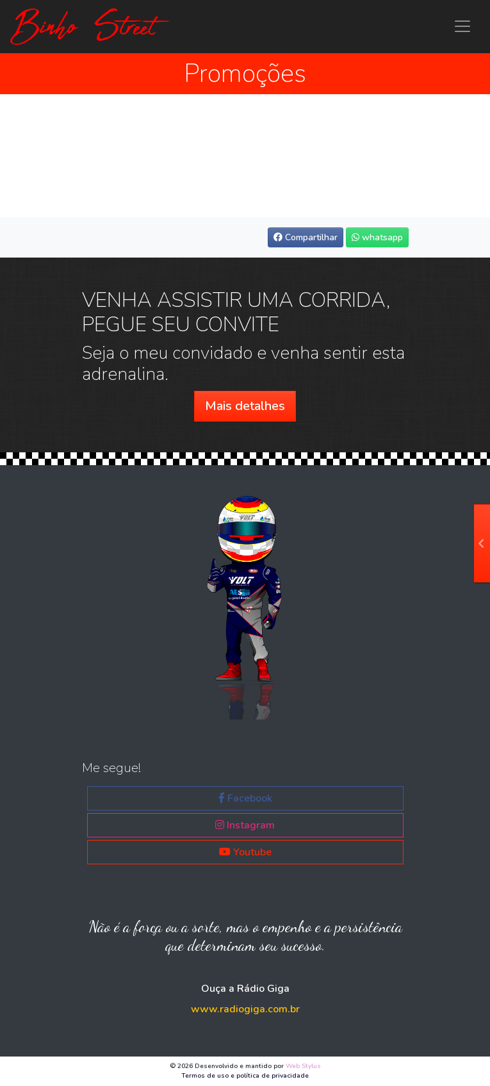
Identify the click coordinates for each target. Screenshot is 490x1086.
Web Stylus (303, 1066)
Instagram (245, 825)
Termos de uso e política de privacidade (245, 1075)
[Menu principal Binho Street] (462, 26)
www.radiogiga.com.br (245, 1009)
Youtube (245, 852)
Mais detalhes (245, 406)
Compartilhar (306, 237)
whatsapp (377, 237)
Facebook (245, 798)
